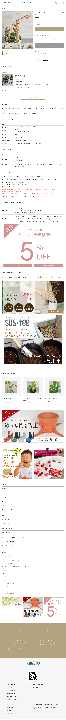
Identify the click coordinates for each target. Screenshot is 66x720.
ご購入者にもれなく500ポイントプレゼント (11, 560)
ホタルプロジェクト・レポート (8, 576)
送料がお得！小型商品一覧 (8, 545)
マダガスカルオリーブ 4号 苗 (51, 398)
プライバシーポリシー (12, 699)
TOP (2, 8)
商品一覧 (23, 3)
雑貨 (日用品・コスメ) (7, 509)
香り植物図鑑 (4, 580)
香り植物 (4, 488)
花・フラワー (5, 501)
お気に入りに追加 (49, 39)
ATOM (37, 687)
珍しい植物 (6, 8)
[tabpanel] (17, 463)
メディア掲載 (4, 590)
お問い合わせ (10, 713)
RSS (34, 687)
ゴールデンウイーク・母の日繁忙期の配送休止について (14, 566)
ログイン (9, 710)
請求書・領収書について (13, 693)
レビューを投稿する (33, 97)
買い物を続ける (38, 56)
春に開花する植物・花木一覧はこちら (25, 131)
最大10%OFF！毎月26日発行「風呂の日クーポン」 (13, 537)
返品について (37, 51)
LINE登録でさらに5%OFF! (49, 265)
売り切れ (49, 45)
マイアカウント (11, 704)
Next (31, 27)
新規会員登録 (10, 707)
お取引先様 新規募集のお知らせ (9, 583)
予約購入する (19, 160)
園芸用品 (4, 497)
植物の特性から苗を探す (7, 528)
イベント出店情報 (5, 586)
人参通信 (4, 573)
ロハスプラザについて (6, 556)
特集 (30, 3)
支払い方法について (12, 690)
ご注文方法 (4, 570)
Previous (4, 27)
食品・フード (5, 505)
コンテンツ (37, 3)
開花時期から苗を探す (7, 524)
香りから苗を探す (6, 532)
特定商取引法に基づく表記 (40, 53)
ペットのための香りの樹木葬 (8, 593)
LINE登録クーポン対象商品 (8, 541)
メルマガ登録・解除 (38, 684)
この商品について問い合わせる (41, 55)
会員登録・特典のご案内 (7, 563)
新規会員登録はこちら (17, 265)
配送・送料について (12, 684)
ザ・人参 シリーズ (6, 519)
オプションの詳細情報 (49, 29)
